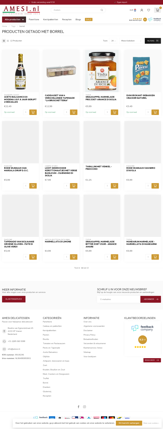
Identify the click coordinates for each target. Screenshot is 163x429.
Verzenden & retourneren (95, 343)
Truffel (46, 378)
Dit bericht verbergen (129, 423)
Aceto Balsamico (50, 352)
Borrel (45, 382)
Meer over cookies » (151, 423)
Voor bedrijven (90, 356)
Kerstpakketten (50, 19)
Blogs (78, 19)
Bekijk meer (152, 360)
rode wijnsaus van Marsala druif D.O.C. (16, 169)
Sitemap (87, 352)
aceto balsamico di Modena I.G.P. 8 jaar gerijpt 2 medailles (20, 99)
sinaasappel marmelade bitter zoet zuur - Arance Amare (101, 244)
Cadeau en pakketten (52, 326)
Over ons (87, 321)
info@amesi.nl (14, 349)
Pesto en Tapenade (51, 348)
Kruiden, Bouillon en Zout (54, 369)
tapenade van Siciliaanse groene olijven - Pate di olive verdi (19, 244)
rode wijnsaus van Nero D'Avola (140, 169)
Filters (152, 41)
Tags (13, 26)
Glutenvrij (47, 391)
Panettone (34, 19)
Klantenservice (14, 299)
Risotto (46, 339)
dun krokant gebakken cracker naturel (140, 96)
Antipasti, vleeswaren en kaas (56, 361)
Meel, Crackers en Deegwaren (56, 374)
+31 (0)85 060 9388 (16, 341)
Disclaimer (88, 330)
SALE (88, 19)
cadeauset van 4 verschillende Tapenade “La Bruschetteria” (60, 98)
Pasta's (46, 335)
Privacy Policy (89, 335)
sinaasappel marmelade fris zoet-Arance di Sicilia (101, 98)
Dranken (46, 387)
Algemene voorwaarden (94, 326)
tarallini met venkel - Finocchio (99, 167)
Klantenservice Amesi (93, 348)
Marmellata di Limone (58, 241)
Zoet (45, 365)
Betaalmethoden (91, 339)
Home (4, 26)
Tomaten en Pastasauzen (54, 343)
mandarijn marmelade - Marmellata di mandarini (141, 242)
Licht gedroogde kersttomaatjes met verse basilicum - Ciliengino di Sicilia (61, 172)
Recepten (67, 19)
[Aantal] (26, 112)
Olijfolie (46, 356)
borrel (22, 26)
